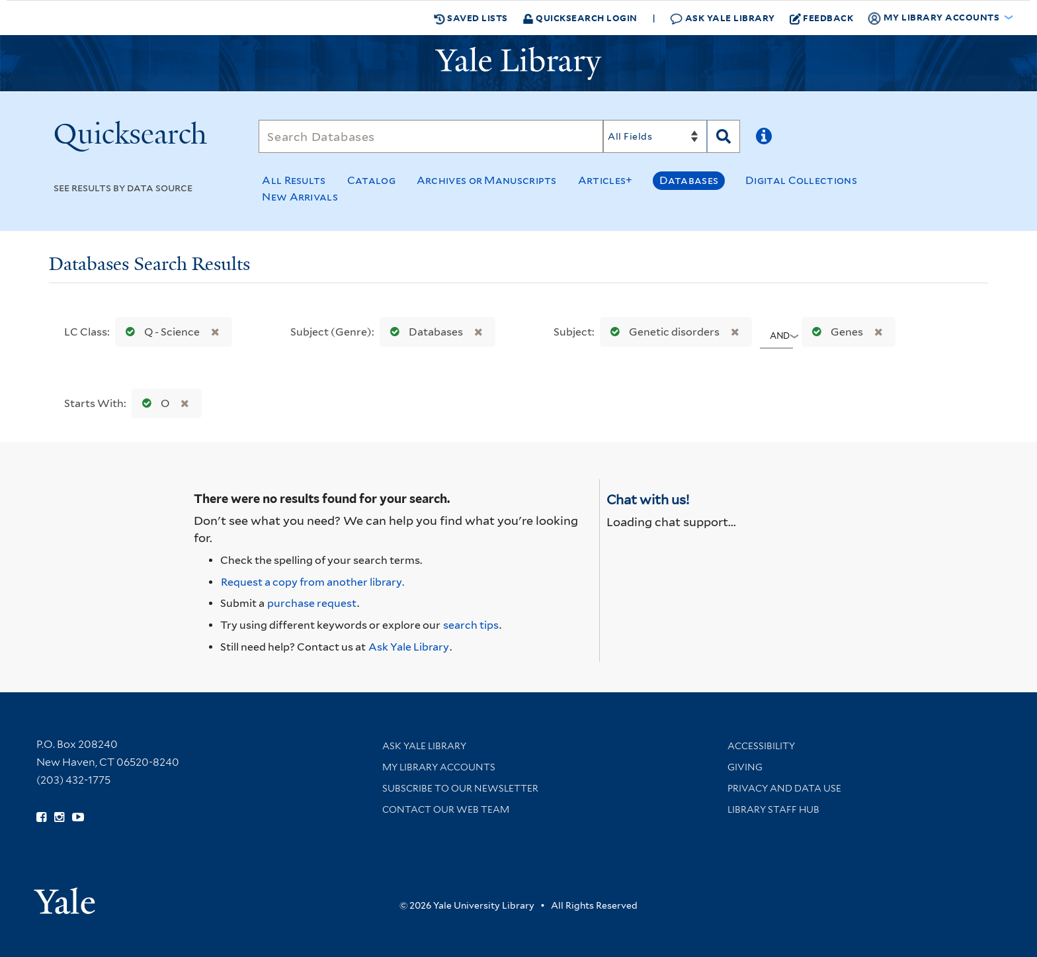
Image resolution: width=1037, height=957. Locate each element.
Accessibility (761, 746)
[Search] (431, 136)
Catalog (371, 180)
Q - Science (160, 332)
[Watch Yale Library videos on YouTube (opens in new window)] (78, 817)
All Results (293, 180)
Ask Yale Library (722, 18)
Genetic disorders (662, 332)
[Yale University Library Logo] (518, 63)
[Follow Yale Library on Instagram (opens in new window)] (59, 817)
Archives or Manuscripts (487, 180)
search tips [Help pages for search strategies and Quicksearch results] (471, 625)
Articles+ (605, 180)
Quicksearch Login (580, 17)
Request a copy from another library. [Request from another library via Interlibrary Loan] (312, 582)
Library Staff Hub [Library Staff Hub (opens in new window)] (773, 809)
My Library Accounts (438, 767)
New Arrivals (300, 197)
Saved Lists (471, 17)
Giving (745, 767)
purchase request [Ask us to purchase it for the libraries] (311, 603)
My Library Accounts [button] (934, 18)
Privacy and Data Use (784, 788)
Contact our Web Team (445, 809)
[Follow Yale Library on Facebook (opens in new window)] (41, 817)
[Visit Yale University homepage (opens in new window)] (64, 896)
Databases (688, 180)
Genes (834, 332)
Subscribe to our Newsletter (460, 788)
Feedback (822, 17)
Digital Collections (801, 180)
